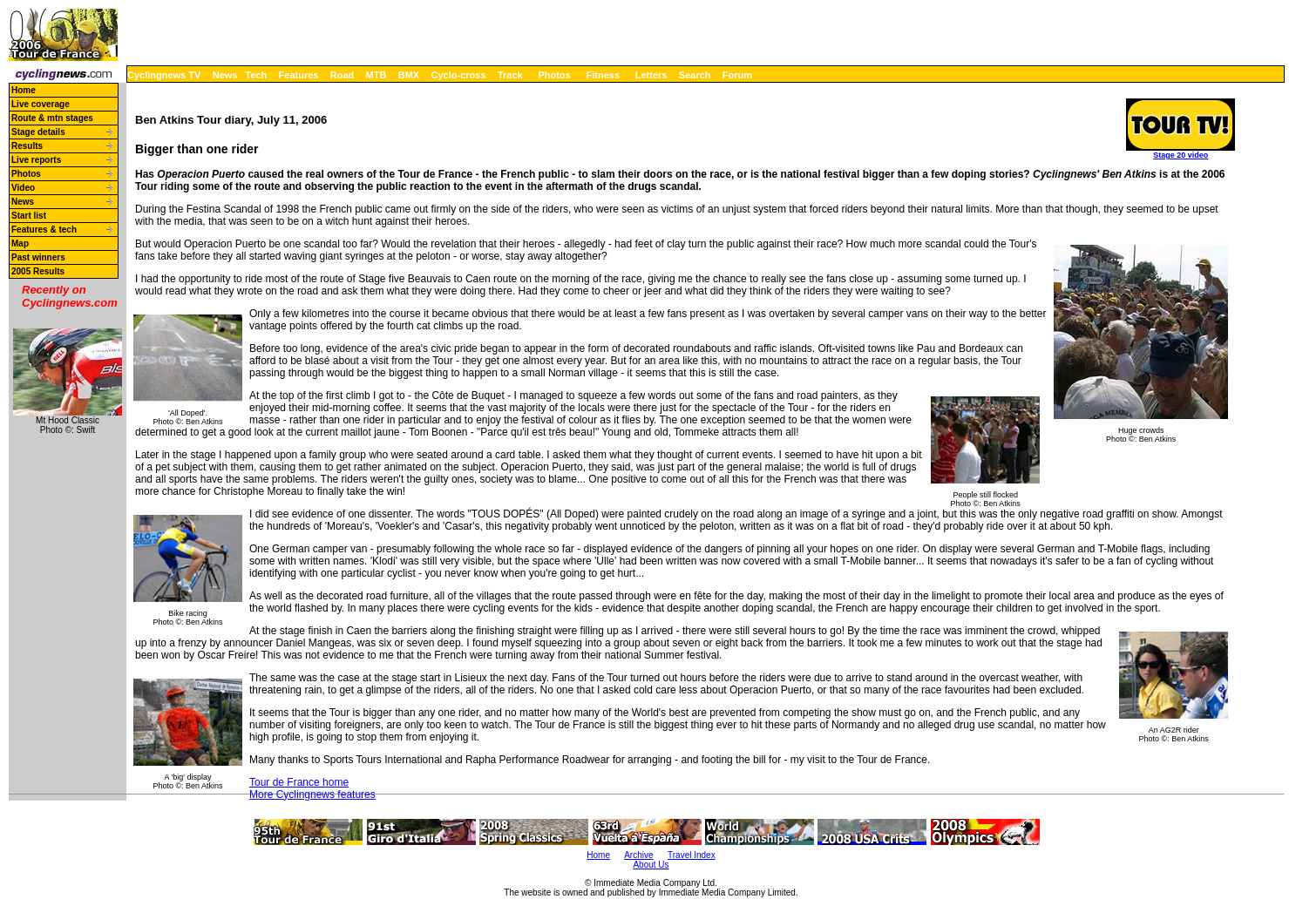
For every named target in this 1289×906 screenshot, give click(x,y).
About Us (650, 864)
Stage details (38, 132)
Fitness (603, 75)
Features (299, 75)
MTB (376, 75)
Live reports (36, 160)
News (225, 75)
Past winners (38, 257)
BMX (408, 75)
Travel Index (692, 855)
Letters (651, 75)
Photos (554, 75)
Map (20, 243)
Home (23, 90)
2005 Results (37, 271)
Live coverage (40, 104)
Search (695, 75)
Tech (256, 75)
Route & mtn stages (52, 118)
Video (23, 188)
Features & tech (44, 229)
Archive (638, 855)
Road (342, 75)
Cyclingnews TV (163, 75)
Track (510, 75)
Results (27, 146)
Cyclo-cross (458, 75)
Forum (737, 75)
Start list (28, 215)
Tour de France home (299, 782)
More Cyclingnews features (312, 794)
